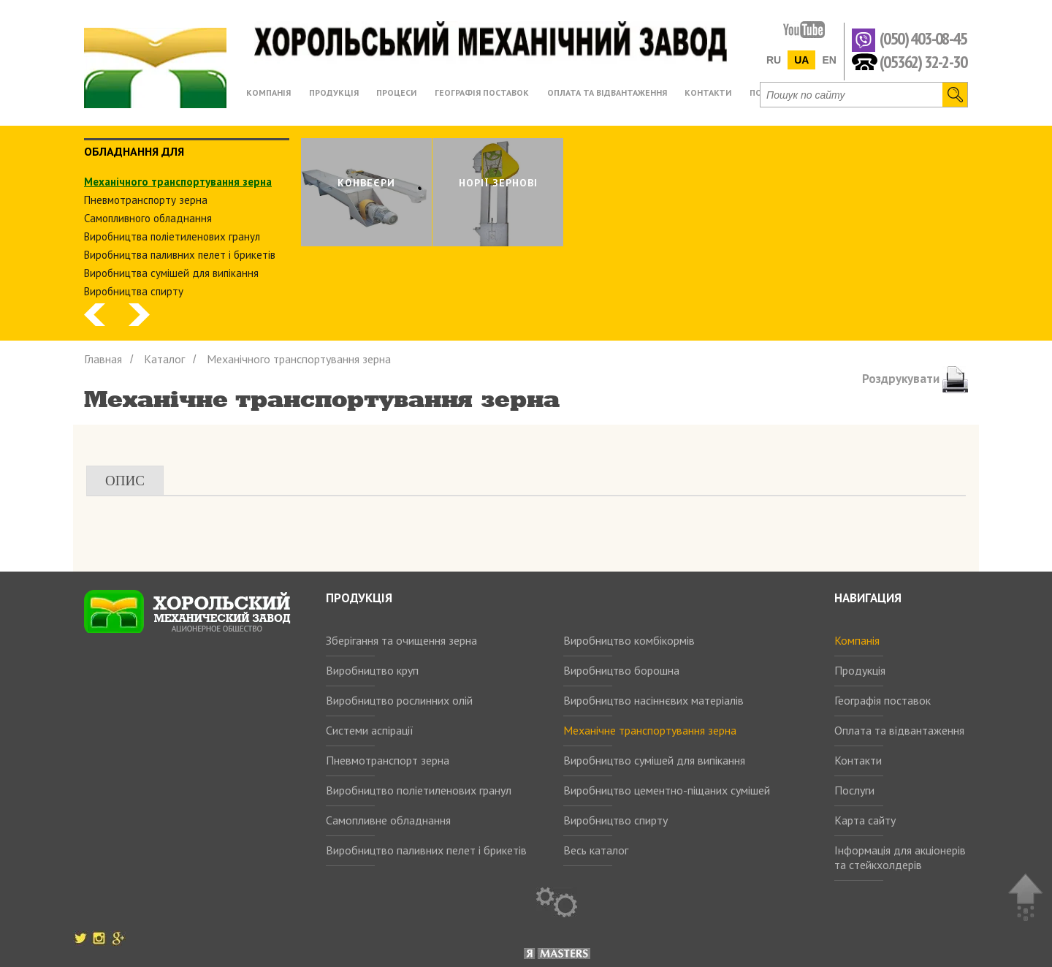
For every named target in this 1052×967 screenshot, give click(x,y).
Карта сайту (865, 820)
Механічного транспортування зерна (178, 182)
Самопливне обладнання (388, 820)
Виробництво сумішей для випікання (654, 760)
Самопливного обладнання (148, 218)
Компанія (857, 640)
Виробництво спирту (615, 820)
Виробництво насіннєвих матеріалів (653, 700)
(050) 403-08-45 (923, 39)
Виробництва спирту (133, 291)
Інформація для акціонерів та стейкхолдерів (900, 857)
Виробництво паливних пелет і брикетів (426, 850)
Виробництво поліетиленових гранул (418, 790)
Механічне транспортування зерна (649, 730)
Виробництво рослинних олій (399, 700)
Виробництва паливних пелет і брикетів (179, 255)
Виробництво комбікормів (629, 640)
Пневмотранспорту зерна (145, 200)
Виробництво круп (372, 670)
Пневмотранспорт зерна (387, 760)
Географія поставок (882, 700)
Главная (103, 359)
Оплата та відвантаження (899, 730)
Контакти (858, 760)
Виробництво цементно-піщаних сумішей (666, 790)
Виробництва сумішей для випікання (171, 273)
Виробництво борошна (621, 670)
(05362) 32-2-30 (923, 61)
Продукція (859, 670)
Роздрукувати (915, 379)
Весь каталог (595, 850)
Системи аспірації (369, 730)
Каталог (164, 359)
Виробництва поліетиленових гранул (172, 236)
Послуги (854, 790)
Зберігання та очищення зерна (401, 640)
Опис (125, 480)
